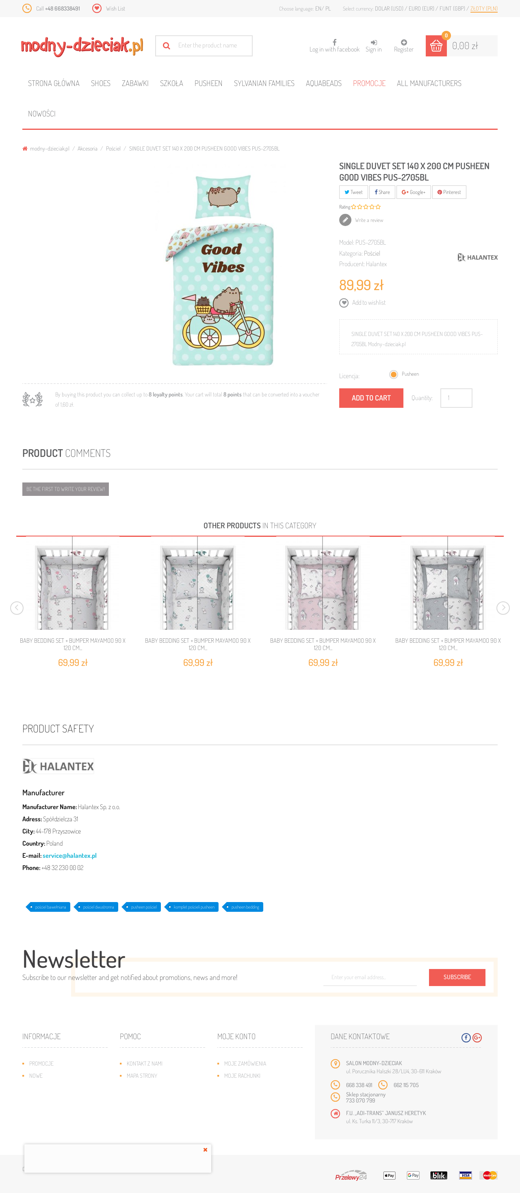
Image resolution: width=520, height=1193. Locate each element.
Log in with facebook (335, 43)
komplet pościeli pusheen (194, 907)
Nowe (36, 1075)
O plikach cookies (50, 1112)
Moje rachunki (242, 1075)
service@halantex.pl (70, 855)
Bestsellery (44, 1087)
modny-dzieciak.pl (45, 148)
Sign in (374, 46)
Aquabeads (324, 83)
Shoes (100, 83)
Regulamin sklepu (148, 1112)
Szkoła (171, 83)
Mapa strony (142, 1075)
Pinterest (449, 192)
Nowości (42, 113)
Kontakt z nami (144, 1063)
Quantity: (422, 398)
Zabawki (135, 83)
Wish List (115, 8)
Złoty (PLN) (484, 8)
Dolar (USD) (390, 8)
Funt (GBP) (453, 8)
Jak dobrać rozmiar (151, 1099)
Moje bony (237, 1112)
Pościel (113, 148)
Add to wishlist (368, 302)
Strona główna (54, 83)
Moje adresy (240, 1087)
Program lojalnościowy (59, 1099)
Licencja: (349, 376)
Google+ (414, 192)
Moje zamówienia (245, 1063)
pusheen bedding (245, 907)
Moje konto (236, 1036)
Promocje (369, 83)
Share (382, 192)
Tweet (353, 192)
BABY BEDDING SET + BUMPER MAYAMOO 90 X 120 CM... (73, 644)
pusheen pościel (144, 907)
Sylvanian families (264, 83)
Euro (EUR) (422, 8)
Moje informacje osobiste (256, 1099)
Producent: (352, 264)
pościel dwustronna (98, 907)
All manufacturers (429, 83)
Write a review (369, 220)
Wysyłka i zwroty (148, 1087)
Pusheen (209, 83)
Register (404, 46)
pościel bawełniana (50, 907)
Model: (346, 242)
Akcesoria (88, 148)
